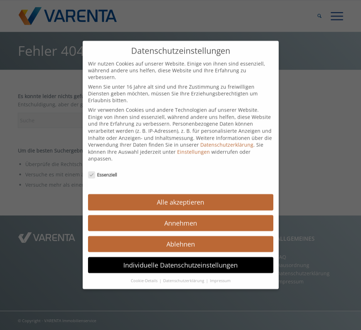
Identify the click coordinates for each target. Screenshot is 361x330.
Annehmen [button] (180, 217)
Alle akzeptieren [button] (180, 196)
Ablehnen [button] (180, 238)
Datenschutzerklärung (226, 138)
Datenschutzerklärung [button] (184, 274)
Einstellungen (193, 145)
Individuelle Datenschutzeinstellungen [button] (180, 259)
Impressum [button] (220, 274)
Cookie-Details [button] (145, 274)
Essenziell (102, 168)
